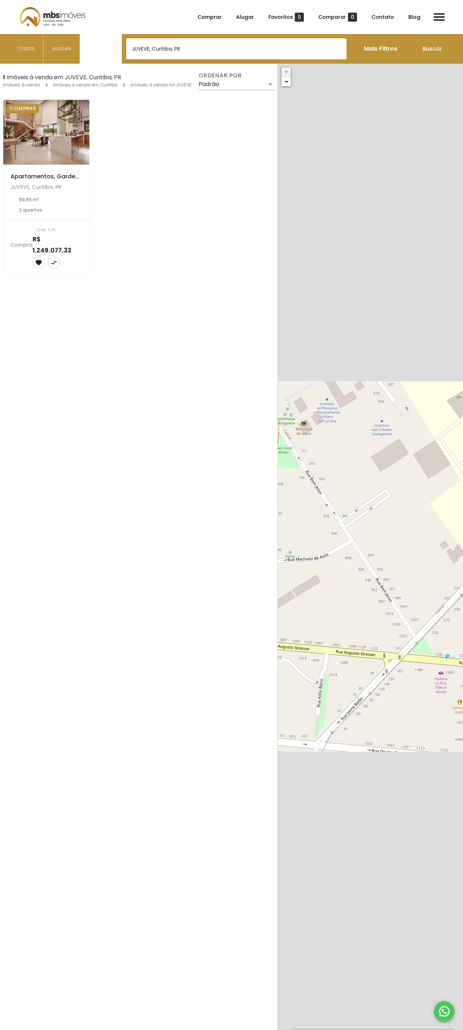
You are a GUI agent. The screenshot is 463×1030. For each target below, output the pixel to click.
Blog (414, 17)
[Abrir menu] (439, 17)
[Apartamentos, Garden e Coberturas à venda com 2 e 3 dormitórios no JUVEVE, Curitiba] (46, 132)
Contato (382, 17)
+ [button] (286, 71)
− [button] (286, 81)
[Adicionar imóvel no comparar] (54, 263)
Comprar (209, 17)
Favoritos (286, 17)
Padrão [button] (209, 84)
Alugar (245, 17)
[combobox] (236, 48)
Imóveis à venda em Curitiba (85, 85)
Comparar (337, 17)
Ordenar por (220, 76)
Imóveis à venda (21, 85)
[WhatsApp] (444, 1011)
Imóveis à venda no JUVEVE (161, 85)
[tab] (26, 49)
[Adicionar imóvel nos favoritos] (39, 263)
